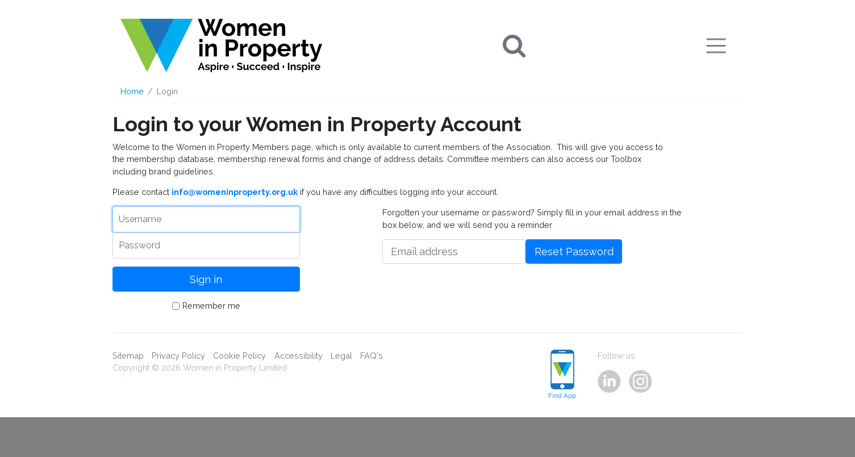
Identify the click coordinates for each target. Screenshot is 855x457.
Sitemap (128, 355)
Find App (562, 375)
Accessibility (298, 355)
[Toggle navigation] (716, 45)
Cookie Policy (239, 355)
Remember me (211, 305)
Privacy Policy (178, 355)
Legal (341, 355)
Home (132, 91)
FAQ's (371, 355)
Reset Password (574, 251)
